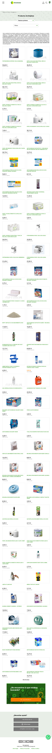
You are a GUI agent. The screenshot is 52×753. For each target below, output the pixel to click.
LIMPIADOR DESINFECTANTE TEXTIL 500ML (37, 562)
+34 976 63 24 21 (27, 719)
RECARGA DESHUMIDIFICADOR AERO (11, 497)
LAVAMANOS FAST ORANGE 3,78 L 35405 (36, 388)
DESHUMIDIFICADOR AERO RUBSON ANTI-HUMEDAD (12, 629)
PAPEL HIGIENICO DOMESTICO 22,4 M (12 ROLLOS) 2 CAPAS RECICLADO (36, 105)
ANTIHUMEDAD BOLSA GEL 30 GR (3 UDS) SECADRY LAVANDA (37, 301)
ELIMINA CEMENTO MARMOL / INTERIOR (11, 606)
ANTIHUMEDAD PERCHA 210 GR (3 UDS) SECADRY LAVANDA (11, 280)
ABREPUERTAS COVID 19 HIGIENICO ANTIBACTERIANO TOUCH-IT (10, 367)
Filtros (16, 25)
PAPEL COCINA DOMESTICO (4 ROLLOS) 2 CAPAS (12, 214)
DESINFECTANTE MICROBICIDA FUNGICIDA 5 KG (37, 345)
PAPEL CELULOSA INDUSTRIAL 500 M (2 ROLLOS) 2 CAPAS (11, 83)
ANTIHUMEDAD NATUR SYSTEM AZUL (36, 649)
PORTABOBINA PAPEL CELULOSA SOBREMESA (13, 257)
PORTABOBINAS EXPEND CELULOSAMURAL (12, 61)
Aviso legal (15, 748)
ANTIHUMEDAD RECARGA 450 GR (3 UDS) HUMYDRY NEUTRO (36, 171)
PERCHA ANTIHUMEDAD (32, 410)
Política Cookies (35, 748)
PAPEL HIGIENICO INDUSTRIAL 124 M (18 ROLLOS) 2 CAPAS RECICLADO (12, 236)
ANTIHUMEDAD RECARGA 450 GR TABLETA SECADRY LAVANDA (37, 280)
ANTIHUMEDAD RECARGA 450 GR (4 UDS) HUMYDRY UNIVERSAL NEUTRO (12, 192)
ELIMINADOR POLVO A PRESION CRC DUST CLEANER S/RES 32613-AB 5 (12, 345)
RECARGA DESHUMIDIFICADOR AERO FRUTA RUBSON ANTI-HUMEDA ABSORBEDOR (12, 476)
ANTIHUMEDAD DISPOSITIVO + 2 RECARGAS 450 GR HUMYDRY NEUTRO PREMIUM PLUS (37, 149)
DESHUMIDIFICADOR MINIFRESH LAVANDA (37, 606)
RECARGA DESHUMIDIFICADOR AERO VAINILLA (38, 453)
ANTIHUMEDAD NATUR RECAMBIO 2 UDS (12, 671)
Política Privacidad (24, 748)
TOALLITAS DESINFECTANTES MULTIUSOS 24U (38, 431)
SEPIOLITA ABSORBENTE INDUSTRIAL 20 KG (12, 453)
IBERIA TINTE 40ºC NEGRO (33, 584)
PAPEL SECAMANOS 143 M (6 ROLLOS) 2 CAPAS (38, 126)
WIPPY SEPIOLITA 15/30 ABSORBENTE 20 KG (12, 322)
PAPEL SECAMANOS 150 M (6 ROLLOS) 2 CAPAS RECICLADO (13, 149)
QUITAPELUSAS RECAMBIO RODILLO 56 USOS (37, 519)
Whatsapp (27, 724)
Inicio (9, 12)
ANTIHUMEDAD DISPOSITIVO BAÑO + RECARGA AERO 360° (38, 323)
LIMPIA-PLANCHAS (7, 584)
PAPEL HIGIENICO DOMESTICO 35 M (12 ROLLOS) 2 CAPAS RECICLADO (11, 127)
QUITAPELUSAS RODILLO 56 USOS (10, 519)
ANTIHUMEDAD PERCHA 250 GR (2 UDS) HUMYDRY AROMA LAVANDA (11, 171)
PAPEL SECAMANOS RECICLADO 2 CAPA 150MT (13, 540)
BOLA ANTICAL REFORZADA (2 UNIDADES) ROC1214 (37, 629)
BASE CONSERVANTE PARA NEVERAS (11, 649)
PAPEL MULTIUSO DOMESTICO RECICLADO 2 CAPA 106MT (37, 541)
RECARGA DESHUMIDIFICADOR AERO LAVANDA (38, 475)
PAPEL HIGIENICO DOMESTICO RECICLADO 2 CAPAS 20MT (12, 563)
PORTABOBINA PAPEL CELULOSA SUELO (36, 235)
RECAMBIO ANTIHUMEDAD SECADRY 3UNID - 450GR (13, 410)
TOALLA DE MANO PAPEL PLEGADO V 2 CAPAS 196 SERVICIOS (13, 301)
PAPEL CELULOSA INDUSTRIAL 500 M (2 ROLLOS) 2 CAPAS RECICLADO (36, 83)
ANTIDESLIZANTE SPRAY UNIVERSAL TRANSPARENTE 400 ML (35, 192)
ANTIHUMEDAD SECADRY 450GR (10, 431)
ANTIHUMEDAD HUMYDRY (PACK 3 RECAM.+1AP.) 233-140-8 (35, 672)
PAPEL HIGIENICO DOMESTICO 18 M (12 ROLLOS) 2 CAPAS (11, 105)
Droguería (13, 12)
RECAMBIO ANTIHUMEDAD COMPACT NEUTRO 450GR (38, 498)
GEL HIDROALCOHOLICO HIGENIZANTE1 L (12, 388)
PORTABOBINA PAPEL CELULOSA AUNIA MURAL (36, 258)
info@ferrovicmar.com (27, 728)
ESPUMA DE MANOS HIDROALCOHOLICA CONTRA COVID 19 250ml (36, 367)
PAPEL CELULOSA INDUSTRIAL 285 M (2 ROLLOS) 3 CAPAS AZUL (36, 62)
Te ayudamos (26, 699)
